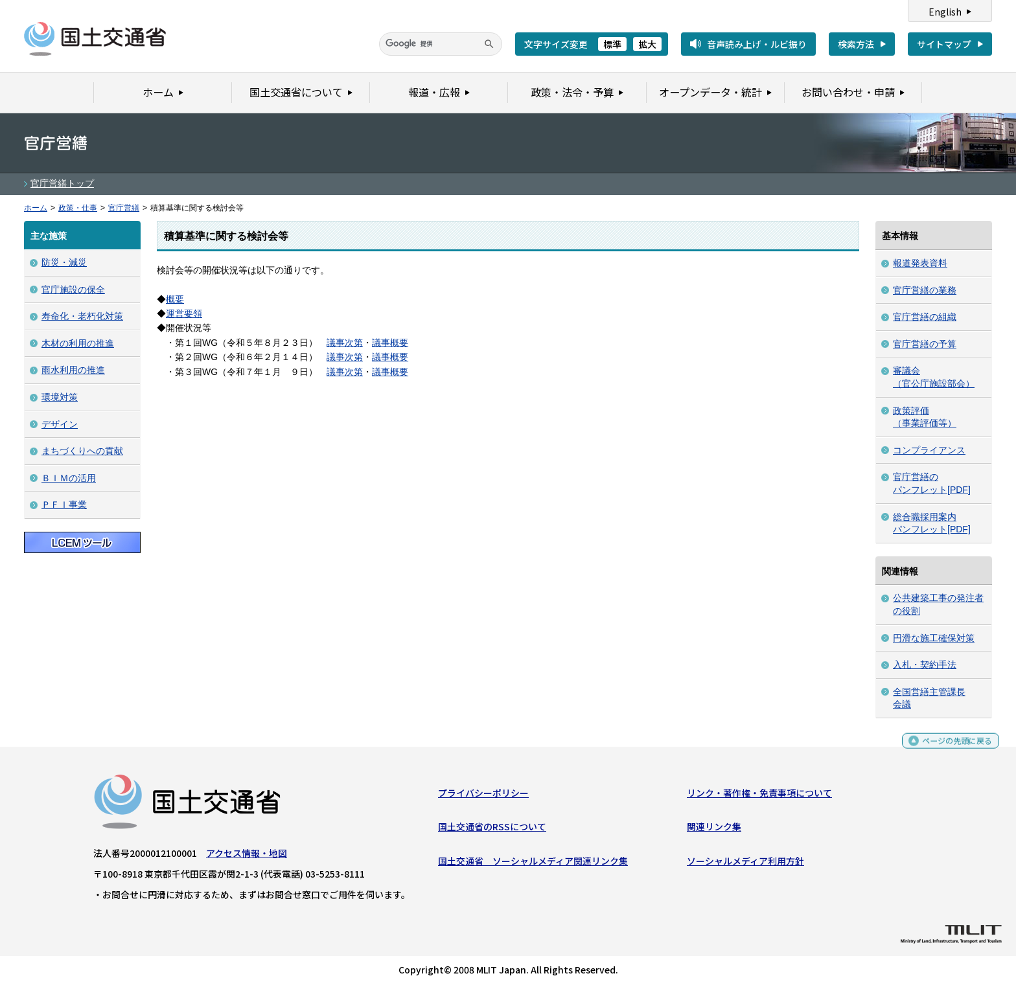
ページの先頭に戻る (952, 749)
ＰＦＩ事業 (64, 504)
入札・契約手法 (924, 664)
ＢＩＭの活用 (68, 478)
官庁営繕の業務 (924, 290)
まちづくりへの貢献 (82, 451)
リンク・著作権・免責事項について (759, 796)
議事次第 (345, 342)
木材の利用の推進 (77, 343)
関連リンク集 (714, 829)
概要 (175, 299)
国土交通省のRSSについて (492, 829)
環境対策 (59, 397)
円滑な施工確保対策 (934, 638)
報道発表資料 (920, 263)
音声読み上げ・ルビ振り (757, 44)
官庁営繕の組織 (924, 317)
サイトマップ (944, 44)
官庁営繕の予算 (924, 344)
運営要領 (184, 313)
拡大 (647, 44)
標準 (612, 44)
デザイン (59, 424)
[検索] (440, 44)
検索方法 (856, 44)
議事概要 (390, 342)
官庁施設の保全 (73, 289)
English (945, 11)
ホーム (35, 207)
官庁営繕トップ (62, 183)
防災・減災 (64, 262)
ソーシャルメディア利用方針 (745, 864)
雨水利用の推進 (73, 370)
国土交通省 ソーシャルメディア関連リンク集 (533, 864)
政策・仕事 (77, 207)
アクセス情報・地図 (246, 856)
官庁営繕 (123, 207)
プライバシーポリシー (483, 796)
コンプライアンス (929, 450)
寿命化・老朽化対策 (82, 316)
